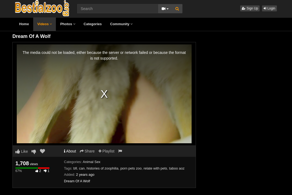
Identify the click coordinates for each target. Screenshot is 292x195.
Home (24, 24)
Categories (93, 24)
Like (21, 151)
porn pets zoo (131, 168)
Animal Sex (91, 162)
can (82, 168)
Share (87, 151)
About (70, 151)
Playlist (106, 151)
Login (269, 8)
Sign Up (250, 8)
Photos (67, 24)
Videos (44, 24)
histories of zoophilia (102, 168)
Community (121, 24)
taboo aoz (177, 168)
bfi (75, 168)
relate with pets (155, 168)
